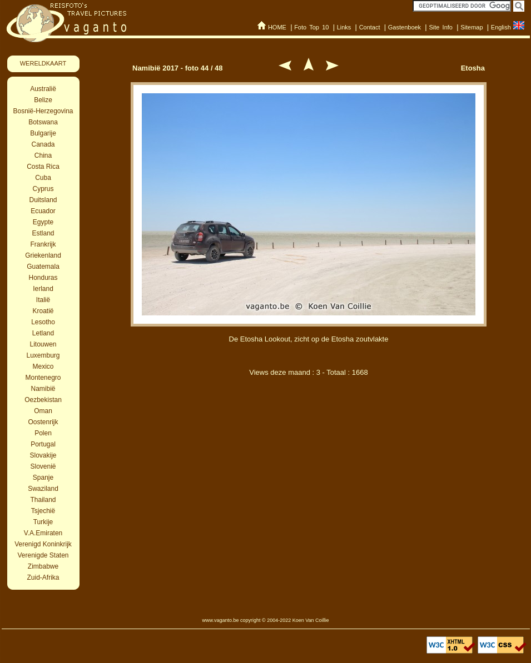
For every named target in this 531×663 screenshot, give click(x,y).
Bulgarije (43, 133)
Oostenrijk (43, 422)
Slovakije (42, 455)
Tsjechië (43, 511)
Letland (43, 333)
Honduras (42, 278)
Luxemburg (42, 355)
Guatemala (43, 266)
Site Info (441, 27)
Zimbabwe (43, 566)
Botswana (43, 122)
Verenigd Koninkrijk (43, 544)
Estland (43, 233)
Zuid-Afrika (43, 577)
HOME (277, 27)
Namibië (43, 389)
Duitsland (43, 200)
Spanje (43, 477)
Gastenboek (404, 27)
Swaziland (43, 489)
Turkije (43, 522)
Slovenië (43, 466)
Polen (43, 433)
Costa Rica (43, 166)
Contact (369, 27)
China (43, 155)
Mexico (42, 366)
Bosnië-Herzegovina (43, 111)
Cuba (43, 178)
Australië (43, 89)
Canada (42, 144)
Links (344, 27)
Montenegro (43, 377)
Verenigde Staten (42, 555)
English (501, 27)
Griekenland (43, 255)
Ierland (43, 289)
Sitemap (471, 27)
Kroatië (42, 311)
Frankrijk (43, 244)
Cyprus (42, 189)
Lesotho (43, 322)
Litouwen (42, 344)
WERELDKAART (43, 63)
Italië (43, 300)
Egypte (43, 222)
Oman (43, 411)
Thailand (43, 500)
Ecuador (43, 211)
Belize (43, 100)
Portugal (43, 444)
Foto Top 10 (311, 27)
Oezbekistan (43, 400)
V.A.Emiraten (43, 533)
